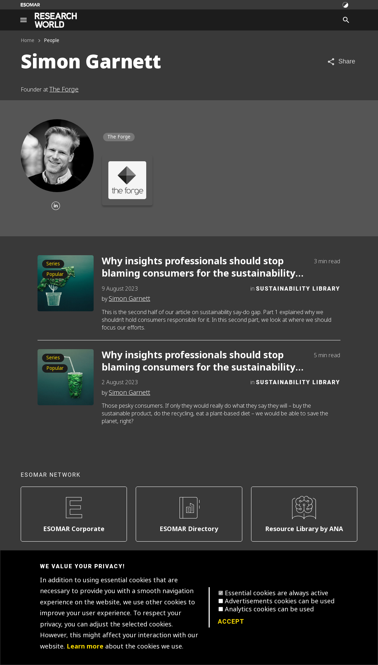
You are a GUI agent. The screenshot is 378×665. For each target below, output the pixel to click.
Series (53, 263)
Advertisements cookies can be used (280, 601)
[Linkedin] (56, 206)
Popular (54, 274)
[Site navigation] (23, 20)
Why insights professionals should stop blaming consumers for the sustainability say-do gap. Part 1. (198, 361)
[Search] (346, 20)
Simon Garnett (129, 298)
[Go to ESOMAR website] (30, 5)
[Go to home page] (56, 20)
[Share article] (341, 61)
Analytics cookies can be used (269, 609)
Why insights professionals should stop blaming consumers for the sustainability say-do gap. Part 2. (198, 267)
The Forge (64, 89)
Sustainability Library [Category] (298, 288)
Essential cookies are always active (276, 593)
